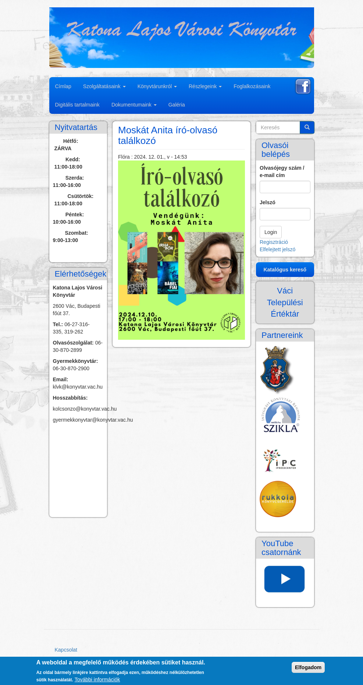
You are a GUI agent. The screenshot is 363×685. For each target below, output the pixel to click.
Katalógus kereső (284, 270)
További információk (97, 679)
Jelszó (267, 202)
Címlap (63, 86)
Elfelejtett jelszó (277, 249)
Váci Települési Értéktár (285, 302)
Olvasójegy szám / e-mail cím (282, 171)
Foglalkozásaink (252, 86)
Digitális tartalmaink (77, 105)
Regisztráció (274, 242)
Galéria (176, 105)
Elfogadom (308, 667)
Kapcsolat (66, 650)
